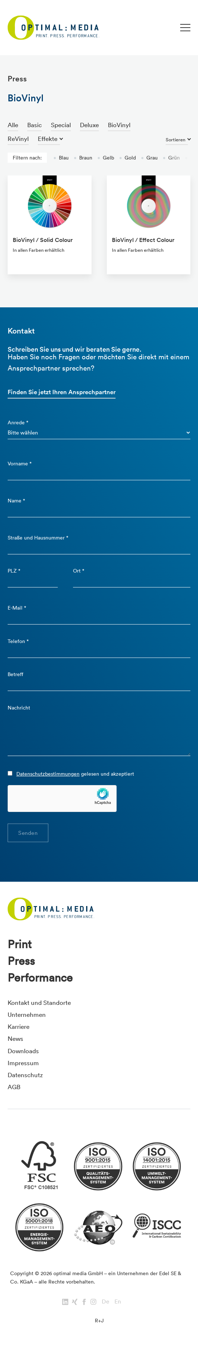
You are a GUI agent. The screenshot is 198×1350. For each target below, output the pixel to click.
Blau (61, 157)
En (117, 1301)
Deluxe (89, 125)
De (105, 1301)
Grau (149, 157)
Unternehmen (27, 1014)
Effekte (47, 138)
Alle (13, 125)
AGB (14, 1087)
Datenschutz (25, 1075)
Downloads (23, 1051)
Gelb (105, 157)
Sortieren (175, 140)
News (15, 1038)
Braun (83, 157)
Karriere (18, 1026)
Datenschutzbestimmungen (48, 774)
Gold (127, 157)
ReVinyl (18, 138)
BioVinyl (119, 125)
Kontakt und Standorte (39, 1002)
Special (61, 125)
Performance (40, 978)
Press (21, 961)
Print (20, 944)
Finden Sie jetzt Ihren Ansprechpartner (62, 392)
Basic (34, 125)
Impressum (23, 1063)
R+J (99, 1320)
